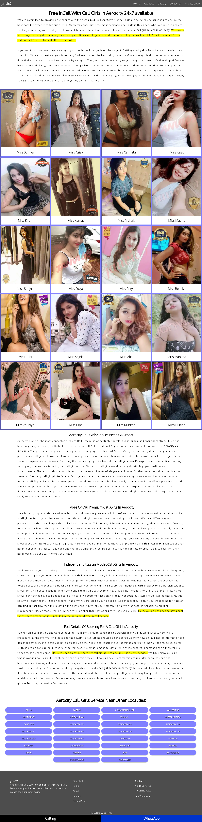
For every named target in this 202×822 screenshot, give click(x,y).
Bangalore (173, 752)
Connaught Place (124, 710)
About (76, 791)
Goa (125, 752)
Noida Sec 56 (124, 731)
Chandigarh (76, 745)
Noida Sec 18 (76, 724)
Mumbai (77, 752)
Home (136, 3)
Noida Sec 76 (172, 731)
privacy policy (193, 3)
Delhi (28, 710)
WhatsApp (151, 818)
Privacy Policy (79, 801)
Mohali (173, 745)
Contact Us (176, 3)
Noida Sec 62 (124, 724)
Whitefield (124, 759)
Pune (28, 752)
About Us (149, 3)
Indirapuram (77, 717)
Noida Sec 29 (172, 724)
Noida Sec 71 (28, 731)
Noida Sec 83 (28, 738)
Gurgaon (125, 738)
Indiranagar (76, 759)
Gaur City (29, 724)
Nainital (172, 738)
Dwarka (76, 710)
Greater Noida (173, 717)
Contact (77, 796)
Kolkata (28, 745)
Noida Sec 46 (76, 731)
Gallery (162, 3)
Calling (50, 818)
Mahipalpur (172, 710)
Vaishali (124, 717)
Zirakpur (124, 745)
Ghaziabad (28, 717)
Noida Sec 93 (76, 738)
